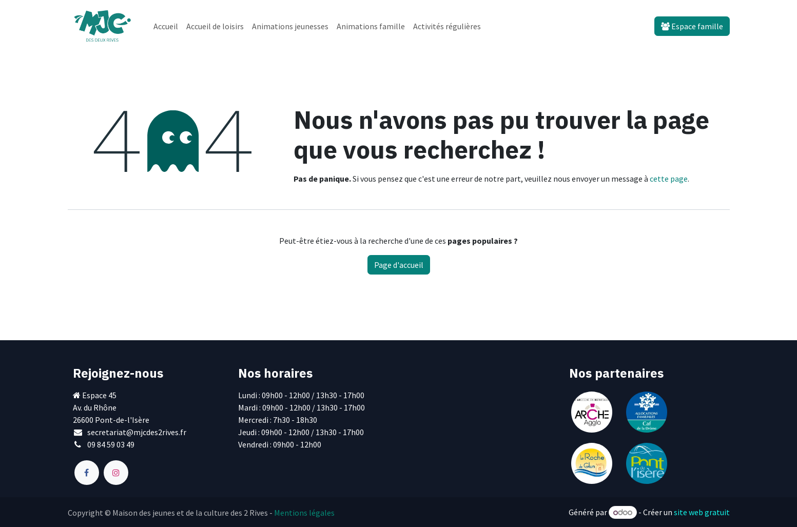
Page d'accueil (398, 265)
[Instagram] (116, 472)
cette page (669, 178)
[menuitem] (165, 26)
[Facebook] (86, 472)
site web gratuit (702, 512)
